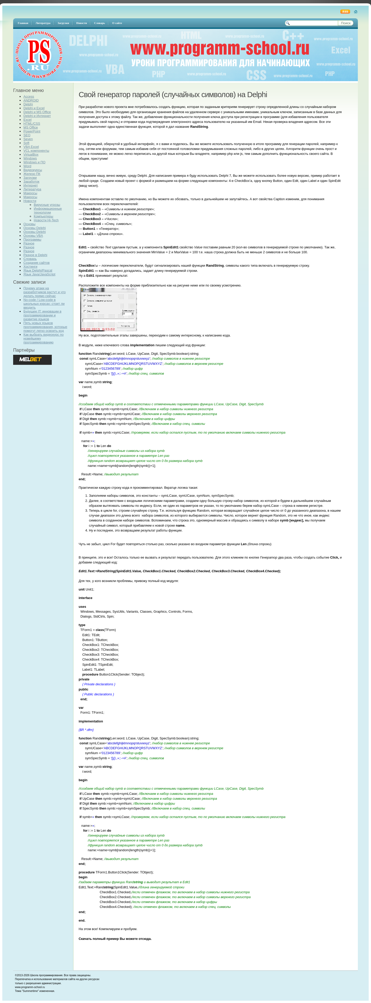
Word (27, 166)
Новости (29, 201)
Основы (29, 224)
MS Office (30, 127)
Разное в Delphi (35, 255)
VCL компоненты (36, 151)
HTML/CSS (31, 123)
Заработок (31, 181)
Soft (26, 143)
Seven (28, 139)
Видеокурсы (32, 170)
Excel (27, 120)
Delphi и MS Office (37, 112)
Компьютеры (43, 216)
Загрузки (30, 178)
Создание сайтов (36, 263)
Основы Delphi (34, 228)
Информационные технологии (48, 210)
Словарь (30, 259)
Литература (32, 189)
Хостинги (30, 266)
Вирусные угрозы (47, 205)
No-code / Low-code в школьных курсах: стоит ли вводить (44, 303)
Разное (28, 243)
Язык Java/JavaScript (39, 274)
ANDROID (31, 100)
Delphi (28, 104)
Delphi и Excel (34, 108)
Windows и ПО (34, 162)
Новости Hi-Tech (46, 220)
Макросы (30, 193)
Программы (32, 239)
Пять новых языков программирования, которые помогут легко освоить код (45, 327)
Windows (30, 158)
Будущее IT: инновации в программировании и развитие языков (42, 315)
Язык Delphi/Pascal (37, 270)
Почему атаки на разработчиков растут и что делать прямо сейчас (44, 292)
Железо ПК (31, 174)
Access (28, 96)
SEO (26, 135)
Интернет (30, 185)
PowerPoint (31, 131)
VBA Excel (31, 147)
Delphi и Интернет (37, 116)
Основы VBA (33, 236)
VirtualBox (30, 154)
